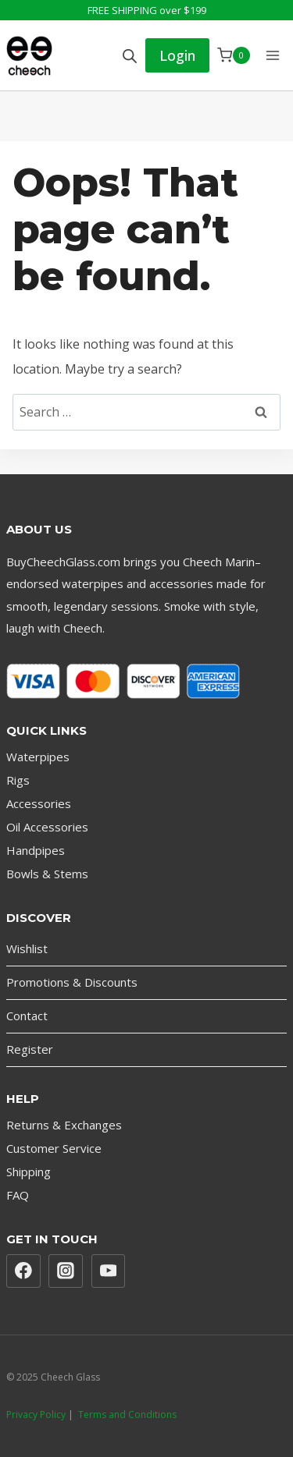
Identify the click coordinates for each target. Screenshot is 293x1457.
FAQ (17, 1195)
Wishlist (27, 948)
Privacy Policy (36, 1414)
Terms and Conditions (127, 1414)
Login (177, 55)
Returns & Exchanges (64, 1125)
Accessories (38, 803)
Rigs (18, 780)
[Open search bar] (130, 55)
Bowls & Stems (47, 873)
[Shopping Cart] (233, 55)
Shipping (28, 1171)
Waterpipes (38, 756)
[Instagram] (65, 1271)
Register (29, 1049)
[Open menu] (272, 55)
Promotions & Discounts (72, 982)
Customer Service (54, 1148)
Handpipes (35, 850)
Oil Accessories (47, 827)
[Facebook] (23, 1271)
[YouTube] (108, 1271)
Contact (27, 1015)
